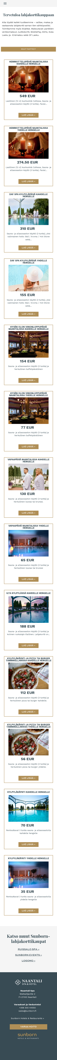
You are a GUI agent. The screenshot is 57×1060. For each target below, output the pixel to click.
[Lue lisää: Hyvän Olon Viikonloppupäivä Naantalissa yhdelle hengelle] (28, 446)
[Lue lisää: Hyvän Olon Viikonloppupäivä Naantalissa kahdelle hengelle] (28, 380)
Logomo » (28, 960)
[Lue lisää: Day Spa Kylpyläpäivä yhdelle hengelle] (28, 314)
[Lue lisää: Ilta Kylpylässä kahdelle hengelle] (28, 645)
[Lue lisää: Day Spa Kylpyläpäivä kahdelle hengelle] (28, 247)
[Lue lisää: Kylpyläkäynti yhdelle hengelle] (28, 910)
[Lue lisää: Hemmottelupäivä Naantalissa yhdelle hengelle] (28, 181)
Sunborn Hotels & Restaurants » (27, 1018)
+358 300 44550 (27, 1007)
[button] (28, 49)
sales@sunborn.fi (27, 1011)
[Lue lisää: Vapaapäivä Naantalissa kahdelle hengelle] (28, 513)
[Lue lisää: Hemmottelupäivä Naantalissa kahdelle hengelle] (28, 115)
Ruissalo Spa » (28, 949)
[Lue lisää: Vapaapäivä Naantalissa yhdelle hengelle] (28, 579)
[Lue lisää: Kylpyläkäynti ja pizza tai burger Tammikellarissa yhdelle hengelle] (28, 778)
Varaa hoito (28, 1027)
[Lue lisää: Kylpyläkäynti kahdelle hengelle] (28, 844)
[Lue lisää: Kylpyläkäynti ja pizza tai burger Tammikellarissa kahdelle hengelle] (28, 712)
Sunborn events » (28, 955)
